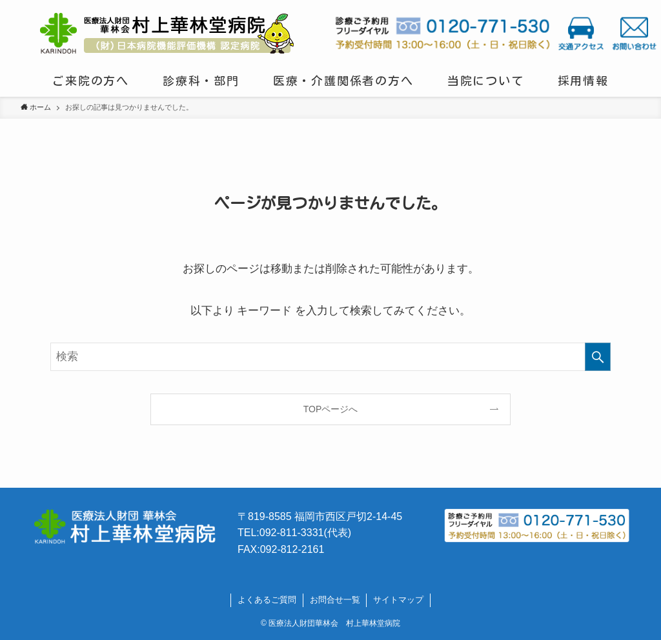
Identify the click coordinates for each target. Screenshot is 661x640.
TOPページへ (330, 409)
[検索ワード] (330, 357)
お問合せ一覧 (335, 600)
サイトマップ (398, 600)
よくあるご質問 (267, 600)
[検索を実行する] (598, 357)
